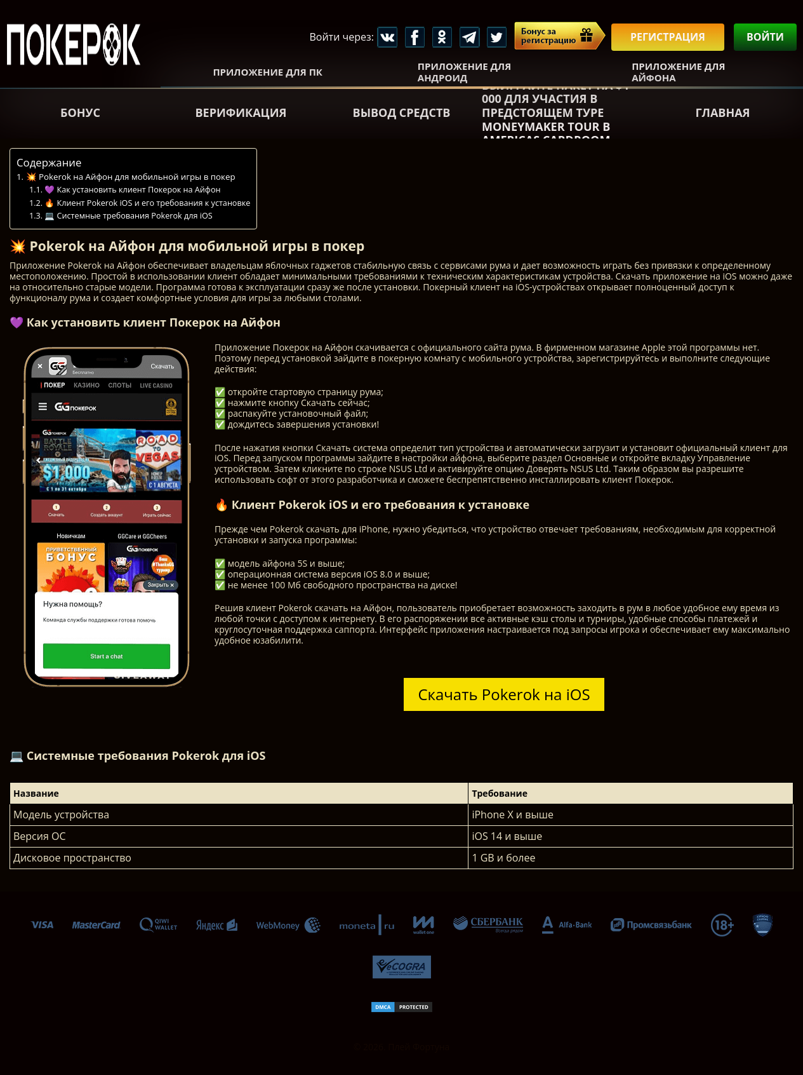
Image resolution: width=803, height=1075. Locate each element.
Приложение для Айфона (678, 72)
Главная (722, 112)
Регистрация (667, 37)
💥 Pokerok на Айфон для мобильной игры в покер (131, 176)
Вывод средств (402, 112)
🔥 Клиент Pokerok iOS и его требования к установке (147, 203)
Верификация (241, 112)
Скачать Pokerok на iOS (504, 694)
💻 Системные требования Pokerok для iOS (128, 215)
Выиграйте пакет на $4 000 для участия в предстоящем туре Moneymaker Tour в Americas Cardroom (555, 113)
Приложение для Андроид (464, 72)
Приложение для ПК (267, 71)
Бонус (80, 112)
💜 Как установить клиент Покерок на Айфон (132, 189)
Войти (765, 37)
